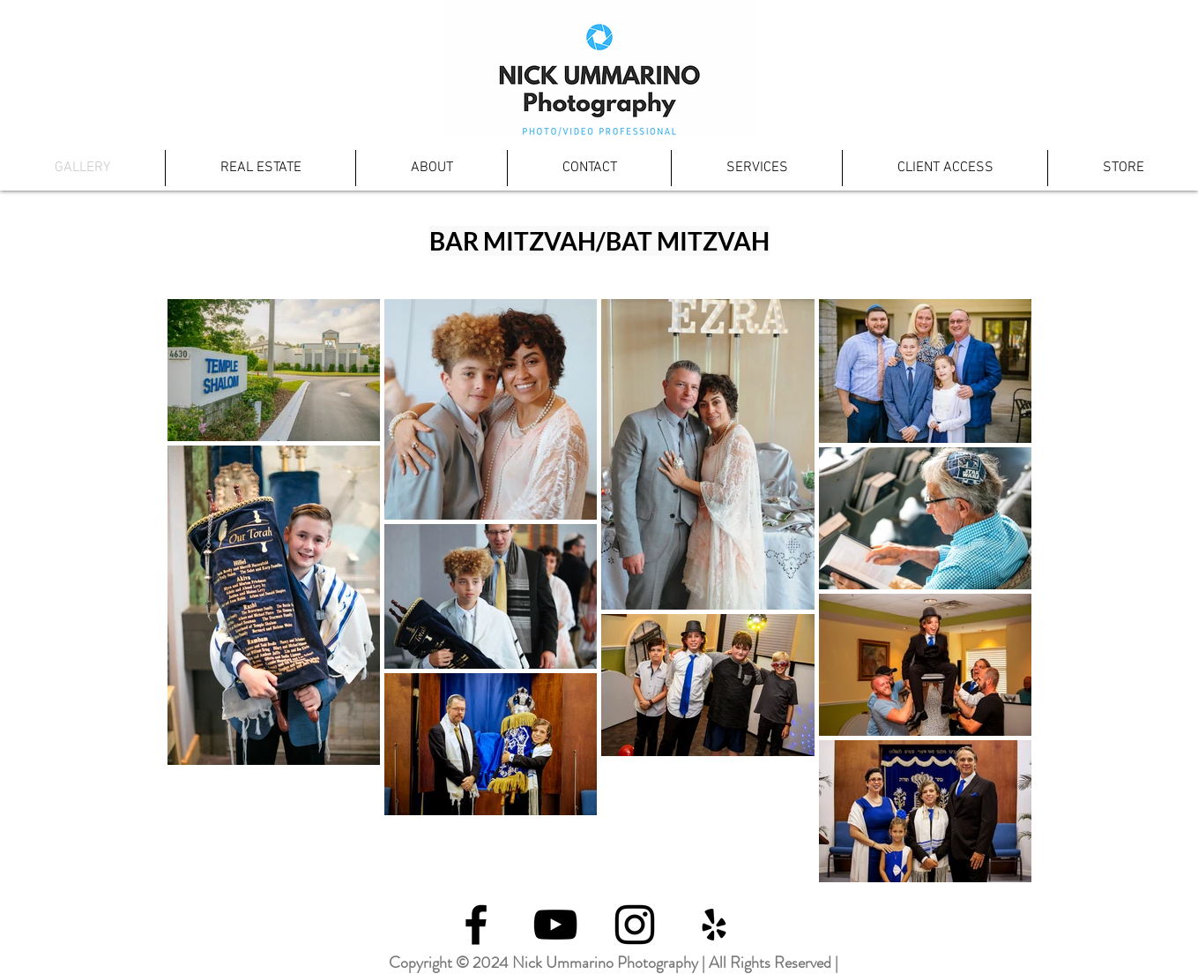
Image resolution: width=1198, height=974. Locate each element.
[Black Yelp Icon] (714, 924)
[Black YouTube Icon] (555, 924)
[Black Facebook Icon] (476, 924)
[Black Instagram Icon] (634, 924)
